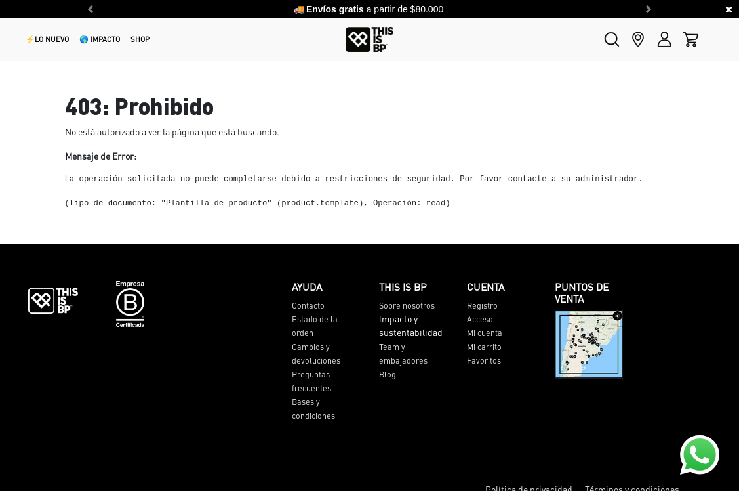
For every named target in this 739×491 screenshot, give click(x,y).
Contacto (308, 305)
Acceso (480, 319)
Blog (387, 374)
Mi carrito (484, 346)
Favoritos (484, 360)
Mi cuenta (484, 333)
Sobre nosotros (407, 305)
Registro (482, 305)
